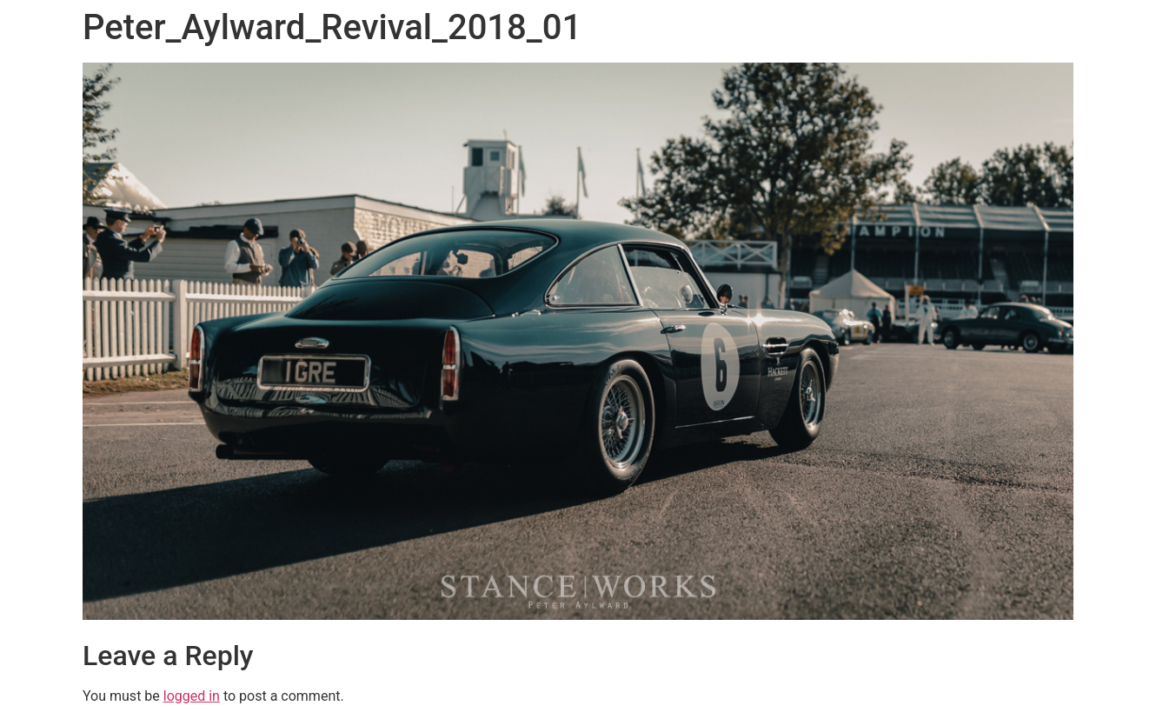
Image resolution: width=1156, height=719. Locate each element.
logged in (191, 696)
